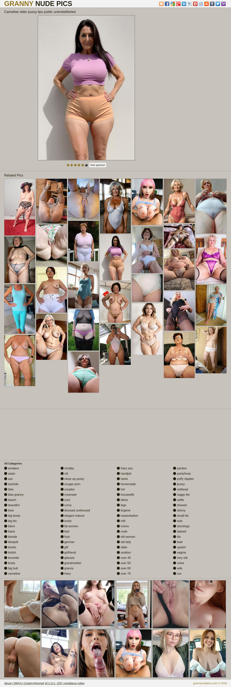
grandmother (71, 563)
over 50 (124, 563)
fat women (69, 526)
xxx (177, 573)
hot (121, 489)
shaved (180, 505)
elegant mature (72, 515)
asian (9, 473)
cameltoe (12, 573)
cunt (65, 499)
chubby (67, 468)
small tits (181, 515)
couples (68, 489)
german (68, 542)
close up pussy (72, 478)
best (9, 510)
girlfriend (68, 552)
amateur (11, 468)
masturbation (127, 515)
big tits (10, 521)
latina (122, 499)
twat (177, 542)
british (10, 552)
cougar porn (71, 484)
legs (121, 505)
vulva (178, 563)
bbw (9, 489)
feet (65, 531)
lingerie (123, 510)
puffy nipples (183, 478)
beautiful (11, 505)
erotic (66, 521)
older (122, 547)
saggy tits (181, 494)
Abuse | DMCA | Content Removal (24, 683)
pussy (179, 484)
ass (8, 478)
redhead (180, 489)
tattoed (179, 531)
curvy (66, 505)
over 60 (124, 568)
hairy (66, 573)
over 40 (124, 557)
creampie (69, 494)
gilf (64, 547)
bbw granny (14, 494)
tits (177, 536)
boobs (10, 547)
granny (67, 568)
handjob (124, 473)
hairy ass (125, 468)
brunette (11, 557)
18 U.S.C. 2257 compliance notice (64, 683)
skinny (179, 510)
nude (122, 531)
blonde (10, 536)
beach (10, 499)
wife (177, 568)
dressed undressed (75, 510)
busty (9, 563)
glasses (68, 557)
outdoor (124, 552)
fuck (65, 536)
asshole (11, 484)
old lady (124, 542)
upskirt (179, 547)
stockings (181, 526)
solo (177, 521)
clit (64, 473)
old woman (126, 536)
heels (122, 478)
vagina (179, 552)
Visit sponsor (97, 165)
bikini (9, 526)
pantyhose (182, 473)
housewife (125, 494)
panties (180, 468)
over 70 (124, 573)
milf (121, 521)
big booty (12, 515)
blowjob (11, 542)
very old (180, 557)
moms (123, 526)
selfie (178, 499)
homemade (126, 484)
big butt (11, 568)
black (9, 531)
